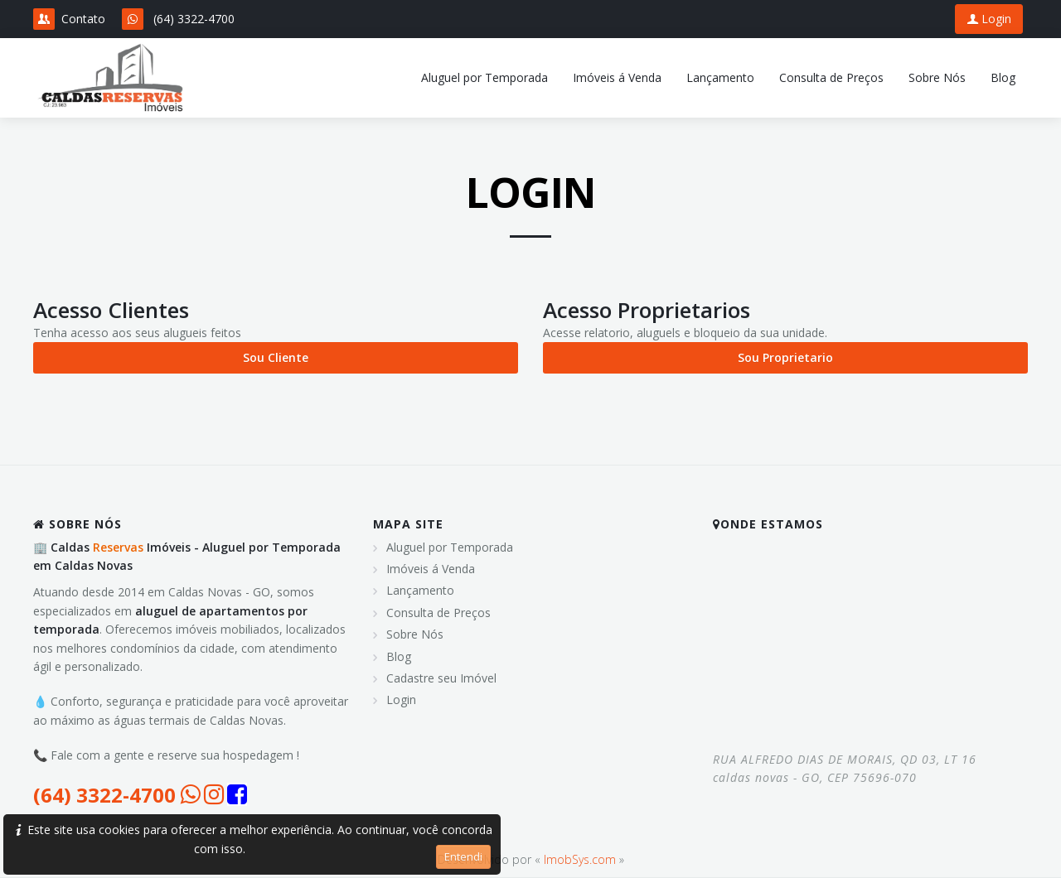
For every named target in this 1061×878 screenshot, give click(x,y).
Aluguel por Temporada (449, 547)
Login (989, 19)
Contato (69, 19)
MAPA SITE (408, 524)
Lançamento (420, 590)
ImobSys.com (580, 859)
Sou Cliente (275, 357)
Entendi (463, 856)
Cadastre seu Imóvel (441, 678)
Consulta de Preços (438, 612)
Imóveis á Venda (430, 568)
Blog (398, 656)
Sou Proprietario (785, 357)
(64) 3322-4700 (194, 19)
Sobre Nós (414, 634)
